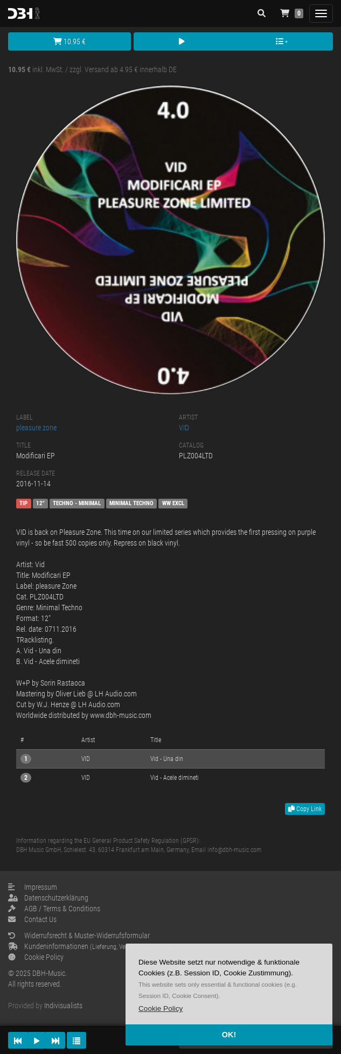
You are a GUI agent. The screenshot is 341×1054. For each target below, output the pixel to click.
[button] (160, 1008)
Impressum (32, 887)
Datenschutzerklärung (48, 898)
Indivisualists (63, 1005)
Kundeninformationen (92, 946)
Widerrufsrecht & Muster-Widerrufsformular (79, 935)
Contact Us (32, 919)
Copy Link (305, 809)
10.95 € (69, 41)
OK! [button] (229, 1034)
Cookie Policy (36, 957)
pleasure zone (36, 427)
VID (184, 427)
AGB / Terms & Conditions (54, 908)
